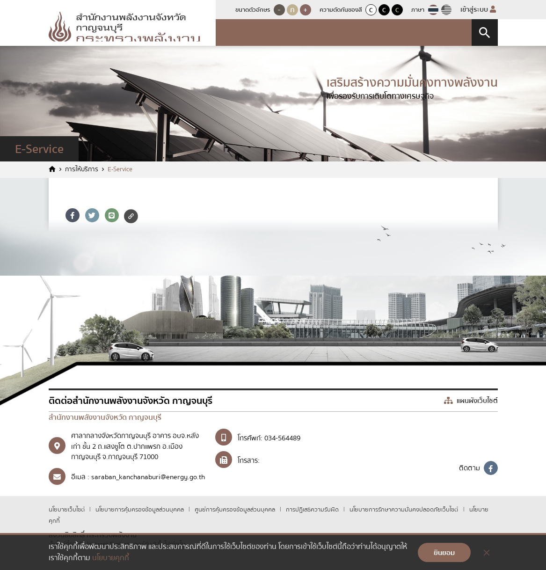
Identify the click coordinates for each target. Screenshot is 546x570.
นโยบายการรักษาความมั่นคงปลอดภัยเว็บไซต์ (403, 509)
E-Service (120, 170)
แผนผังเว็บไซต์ (471, 400)
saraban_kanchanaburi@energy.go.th (148, 476)
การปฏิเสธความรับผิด (313, 509)
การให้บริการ (81, 170)
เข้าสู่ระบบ (478, 9)
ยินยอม (444, 552)
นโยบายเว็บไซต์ (67, 509)
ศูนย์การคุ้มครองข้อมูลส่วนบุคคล (236, 509)
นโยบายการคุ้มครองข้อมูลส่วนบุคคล (140, 509)
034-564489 (282, 438)
